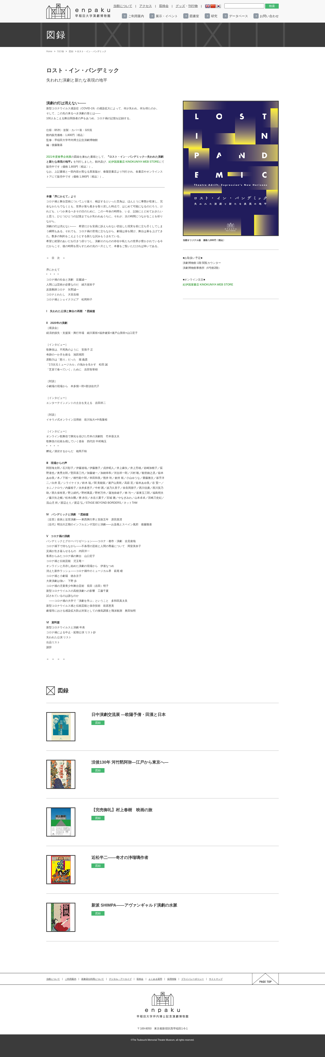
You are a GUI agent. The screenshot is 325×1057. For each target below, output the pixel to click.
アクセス (145, 6)
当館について (122, 6)
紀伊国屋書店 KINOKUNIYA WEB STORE (208, 284)
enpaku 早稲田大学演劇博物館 (78, 11)
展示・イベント (167, 16)
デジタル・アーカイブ (120, 979)
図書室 (194, 16)
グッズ (180, 6)
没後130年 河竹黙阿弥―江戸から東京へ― (129, 762)
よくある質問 (155, 979)
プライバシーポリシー (192, 979)
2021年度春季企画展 (58, 156)
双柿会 (164, 6)
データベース (238, 16)
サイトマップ (216, 979)
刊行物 (193, 6)
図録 (71, 51)
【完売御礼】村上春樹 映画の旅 (121, 810)
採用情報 (171, 979)
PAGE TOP (261, 984)
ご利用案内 (136, 16)
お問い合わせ (269, 16)
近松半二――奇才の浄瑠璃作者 (119, 857)
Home (49, 51)
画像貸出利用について (92, 979)
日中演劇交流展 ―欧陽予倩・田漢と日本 (128, 714)
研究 (214, 16)
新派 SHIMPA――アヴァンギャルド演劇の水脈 (134, 905)
